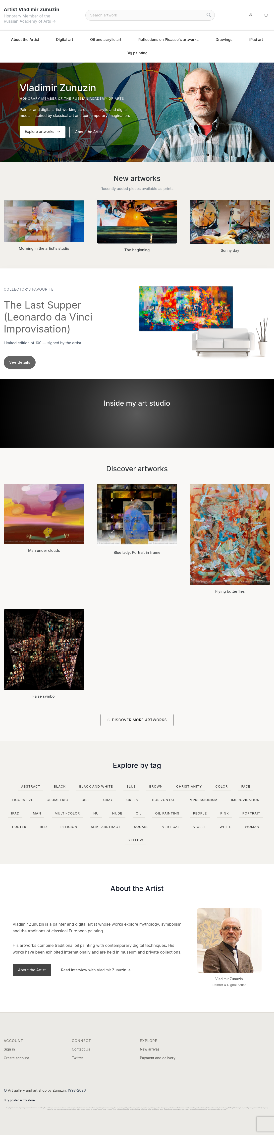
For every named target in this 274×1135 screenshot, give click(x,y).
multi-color (67, 813)
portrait (251, 813)
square (141, 827)
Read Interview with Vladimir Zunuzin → (96, 970)
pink (224, 813)
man (37, 813)
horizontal (163, 800)
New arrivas (150, 1049)
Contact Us (81, 1049)
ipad (15, 813)
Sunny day (230, 250)
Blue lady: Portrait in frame (137, 552)
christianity (189, 786)
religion (68, 827)
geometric (57, 800)
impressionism (203, 800)
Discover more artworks (139, 720)
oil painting (167, 813)
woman (252, 827)
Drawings (224, 39)
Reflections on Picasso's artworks (168, 39)
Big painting (137, 53)
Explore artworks (40, 132)
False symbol (43, 696)
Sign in (9, 1049)
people (200, 813)
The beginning (137, 249)
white (225, 827)
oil (139, 813)
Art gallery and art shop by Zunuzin (37, 1090)
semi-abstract (105, 827)
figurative (22, 800)
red (43, 827)
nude (117, 813)
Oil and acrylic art (105, 39)
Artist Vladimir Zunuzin (31, 9)
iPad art (256, 39)
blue (131, 786)
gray (108, 800)
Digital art (64, 39)
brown (156, 786)
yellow (135, 840)
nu (96, 813)
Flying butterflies (230, 591)
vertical (171, 827)
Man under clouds (44, 550)
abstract (30, 786)
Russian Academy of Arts (27, 21)
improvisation (245, 800)
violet (199, 827)
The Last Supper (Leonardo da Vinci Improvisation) (48, 317)
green (132, 800)
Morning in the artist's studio (44, 248)
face (245, 786)
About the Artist (25, 39)
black (60, 786)
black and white (96, 786)
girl (86, 800)
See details (19, 362)
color (222, 786)
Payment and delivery (157, 1058)
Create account (16, 1058)
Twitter (77, 1058)
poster (19, 827)
